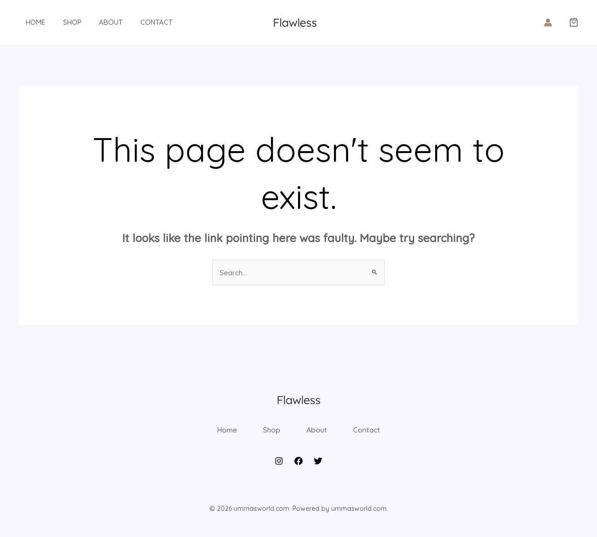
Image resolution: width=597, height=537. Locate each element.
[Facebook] (298, 466)
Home (28, 22)
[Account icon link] (548, 22)
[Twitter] (318, 466)
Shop (61, 22)
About (97, 22)
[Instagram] (279, 466)
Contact (139, 22)
